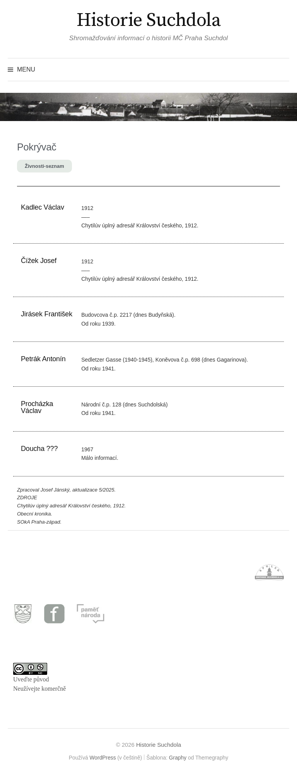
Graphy (177, 758)
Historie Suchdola (149, 20)
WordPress (103, 758)
